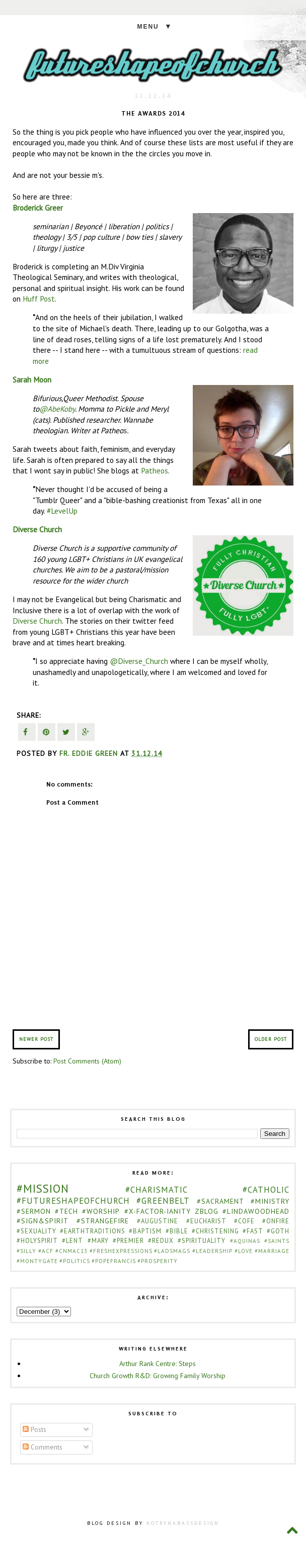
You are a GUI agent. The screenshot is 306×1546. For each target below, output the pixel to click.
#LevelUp (62, 511)
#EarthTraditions (92, 1231)
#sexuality (36, 1231)
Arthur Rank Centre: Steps (157, 1363)
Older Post (271, 1039)
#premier (128, 1240)
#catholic (266, 1189)
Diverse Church (37, 529)
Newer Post (36, 1039)
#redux (161, 1240)
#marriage (272, 1250)
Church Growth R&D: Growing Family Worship (157, 1375)
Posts (34, 1429)
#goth (278, 1231)
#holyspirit (37, 1240)
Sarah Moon (32, 379)
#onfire (275, 1221)
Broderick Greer (38, 208)
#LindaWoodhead (255, 1211)
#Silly (26, 1250)
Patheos (154, 470)
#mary (98, 1240)
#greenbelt (163, 1200)
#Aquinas (245, 1240)
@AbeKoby (57, 409)
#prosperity (157, 1261)
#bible (177, 1231)
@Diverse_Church (139, 661)
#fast (253, 1231)
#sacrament (220, 1201)
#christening (215, 1231)
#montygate (37, 1261)
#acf (45, 1250)
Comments (42, 1447)
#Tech (66, 1211)
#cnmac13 (71, 1250)
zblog (206, 1211)
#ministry (270, 1201)
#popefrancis (114, 1261)
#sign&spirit (42, 1220)
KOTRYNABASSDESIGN (182, 1523)
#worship (101, 1211)
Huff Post (39, 299)
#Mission (43, 1188)
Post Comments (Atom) (87, 1061)
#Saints (276, 1240)
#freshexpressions (121, 1250)
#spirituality (201, 1240)
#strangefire (102, 1220)
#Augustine (157, 1221)
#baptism (145, 1231)
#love (244, 1250)
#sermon (34, 1211)
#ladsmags (172, 1250)
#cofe (244, 1221)
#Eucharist (206, 1221)
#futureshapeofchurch (73, 1200)
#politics (74, 1261)
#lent (72, 1240)
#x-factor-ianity (157, 1211)
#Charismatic (156, 1189)
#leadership (212, 1250)
